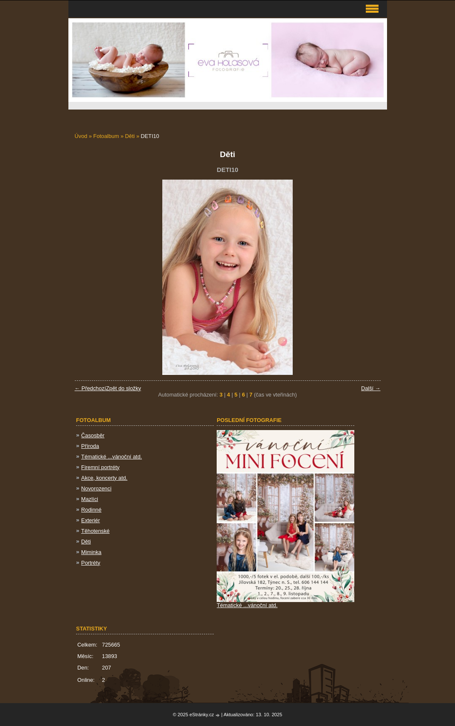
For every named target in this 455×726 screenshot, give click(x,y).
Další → (371, 388)
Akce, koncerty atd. (104, 478)
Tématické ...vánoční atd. (111, 456)
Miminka (91, 552)
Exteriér (90, 520)
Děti (130, 136)
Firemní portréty (100, 467)
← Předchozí (90, 388)
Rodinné (91, 510)
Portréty (90, 563)
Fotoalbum (106, 136)
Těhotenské (95, 531)
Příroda (90, 446)
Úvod (81, 136)
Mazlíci (89, 499)
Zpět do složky (123, 388)
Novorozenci (96, 488)
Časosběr (93, 435)
